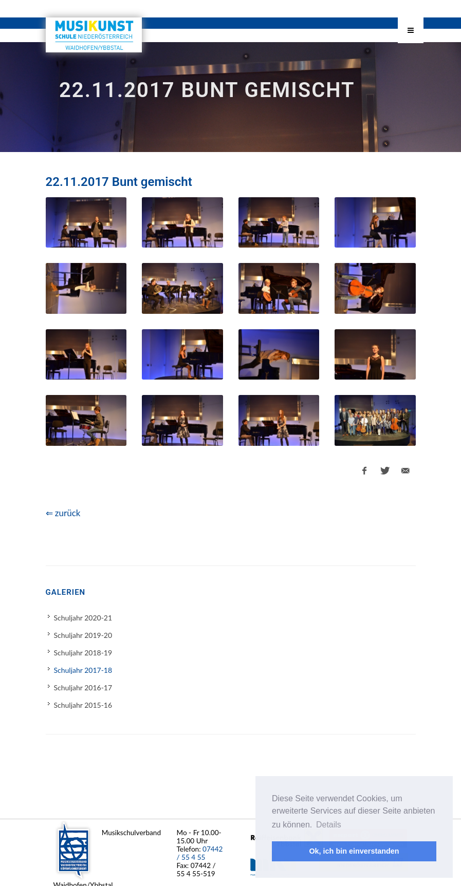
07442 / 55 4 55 (200, 853)
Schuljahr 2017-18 (83, 670)
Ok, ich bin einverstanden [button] (354, 851)
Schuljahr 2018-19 (83, 652)
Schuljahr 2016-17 (83, 687)
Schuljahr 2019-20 (83, 635)
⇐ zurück (63, 512)
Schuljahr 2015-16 (83, 705)
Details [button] (328, 824)
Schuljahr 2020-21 (83, 617)
